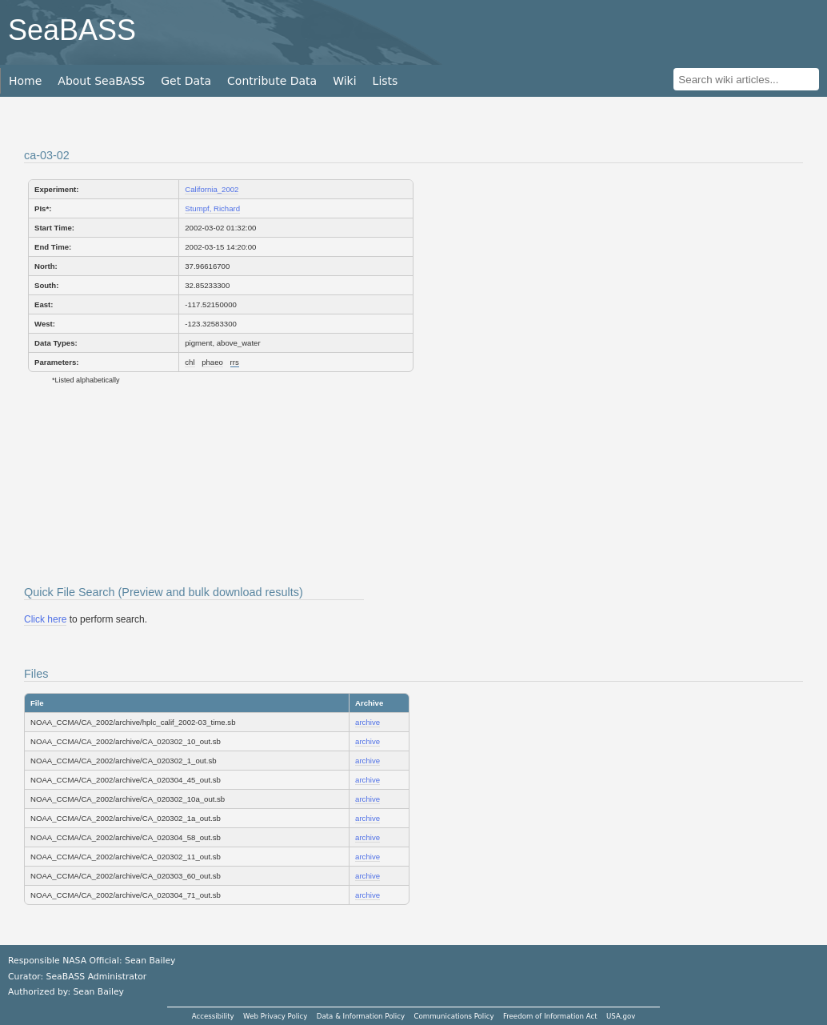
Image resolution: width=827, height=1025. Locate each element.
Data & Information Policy (361, 1016)
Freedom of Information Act (550, 1016)
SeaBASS (72, 30)
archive (367, 722)
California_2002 (211, 189)
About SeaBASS (101, 80)
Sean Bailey (98, 992)
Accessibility (213, 1016)
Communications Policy (453, 1016)
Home (25, 80)
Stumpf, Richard (212, 208)
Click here (45, 619)
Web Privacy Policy (275, 1016)
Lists (385, 80)
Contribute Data (272, 80)
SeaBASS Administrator (96, 976)
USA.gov (620, 1016)
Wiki (344, 80)
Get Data (186, 80)
